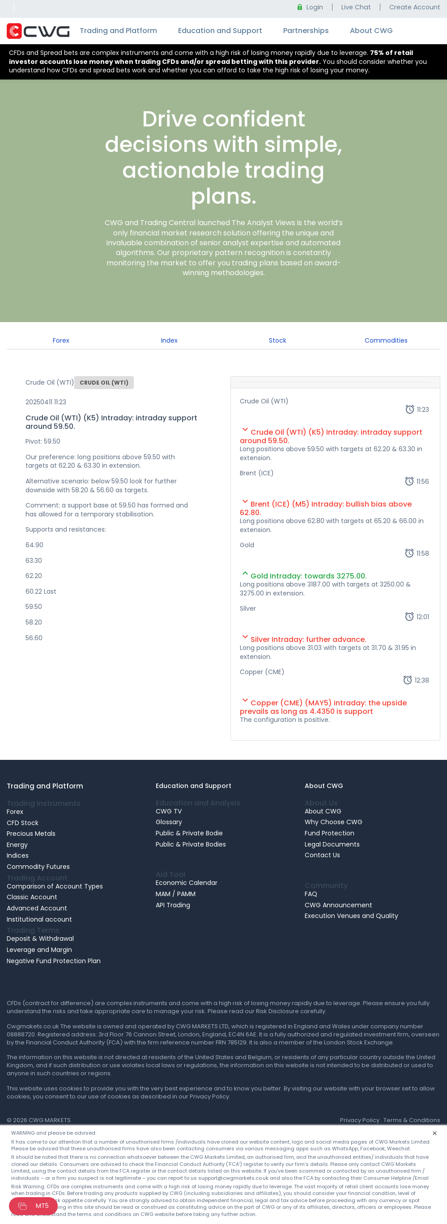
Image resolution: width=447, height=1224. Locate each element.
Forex (61, 340)
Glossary (169, 821)
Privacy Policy (359, 1120)
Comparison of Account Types (55, 886)
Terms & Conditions (411, 1120)
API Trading (173, 905)
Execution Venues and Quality (351, 915)
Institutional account (39, 919)
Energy (17, 844)
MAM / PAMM (176, 893)
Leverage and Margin (39, 949)
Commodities (386, 340)
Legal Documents (332, 844)
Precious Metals (31, 833)
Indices (18, 855)
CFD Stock (22, 822)
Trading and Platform (118, 30)
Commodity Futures (38, 866)
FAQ (311, 893)
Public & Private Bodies (191, 844)
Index (169, 340)
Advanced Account (37, 908)
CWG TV (169, 811)
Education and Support (220, 30)
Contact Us (322, 855)
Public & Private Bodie (189, 833)
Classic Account (32, 897)
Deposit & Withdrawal (40, 938)
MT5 (42, 1205)
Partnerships (306, 30)
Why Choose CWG (333, 821)
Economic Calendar (186, 882)
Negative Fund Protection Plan (54, 960)
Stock (277, 340)
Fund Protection (329, 833)
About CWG (371, 30)
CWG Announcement (338, 905)
